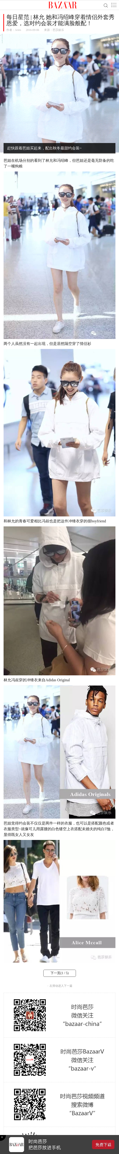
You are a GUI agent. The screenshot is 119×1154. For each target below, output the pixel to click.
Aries (18, 30)
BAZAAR (62, 5)
